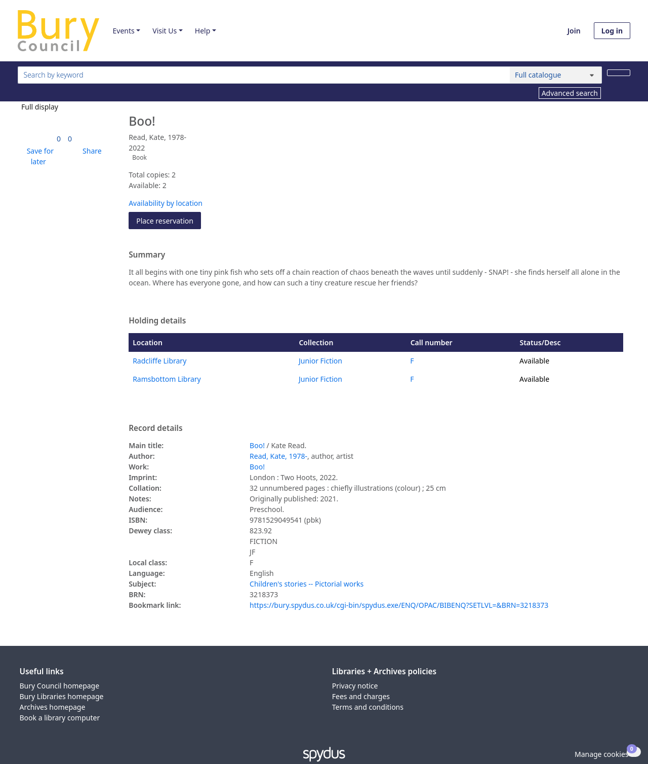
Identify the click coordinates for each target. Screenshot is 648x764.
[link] (59, 138)
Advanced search (570, 93)
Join (574, 30)
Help (203, 30)
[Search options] (556, 75)
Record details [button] (155, 428)
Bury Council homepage (60, 685)
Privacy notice (355, 685)
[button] (38, 156)
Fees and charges (361, 696)
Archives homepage (53, 707)
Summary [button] (147, 255)
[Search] (618, 72)
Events (123, 30)
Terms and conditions (367, 707)
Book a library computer (60, 717)
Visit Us (164, 30)
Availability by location (165, 203)
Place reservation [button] (168, 220)
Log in (612, 30)
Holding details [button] (157, 320)
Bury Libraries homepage (62, 696)
